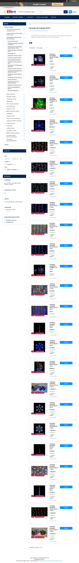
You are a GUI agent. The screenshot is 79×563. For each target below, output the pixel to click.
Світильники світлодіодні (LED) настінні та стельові (15, 71)
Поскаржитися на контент (44, 560)
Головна (7, 17)
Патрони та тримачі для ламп (14, 68)
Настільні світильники (13, 41)
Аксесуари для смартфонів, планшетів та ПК (14, 30)
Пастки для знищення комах (14, 57)
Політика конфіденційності (57, 560)
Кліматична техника (11, 99)
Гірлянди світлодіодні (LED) (14, 59)
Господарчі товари (11, 130)
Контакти (30, 17)
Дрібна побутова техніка (13, 111)
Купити (66, 55)
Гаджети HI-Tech (11, 108)
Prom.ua (47, 557)
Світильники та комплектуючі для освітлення (14, 38)
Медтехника (10, 101)
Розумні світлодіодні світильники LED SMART (15, 44)
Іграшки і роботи (11, 116)
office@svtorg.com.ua (11, 220)
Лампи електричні (11, 94)
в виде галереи (73, 48)
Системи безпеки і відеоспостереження (12, 136)
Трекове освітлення (12, 79)
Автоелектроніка (11, 106)
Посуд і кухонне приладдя (13, 118)
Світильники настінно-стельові (15, 77)
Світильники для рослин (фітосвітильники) (13, 82)
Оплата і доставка (42, 17)
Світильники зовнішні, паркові (14, 55)
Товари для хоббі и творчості (14, 120)
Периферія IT (10, 113)
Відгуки (6, 144)
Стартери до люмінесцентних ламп (14, 62)
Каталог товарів (18, 17)
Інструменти (9, 125)
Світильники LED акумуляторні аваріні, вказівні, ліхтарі (15, 47)
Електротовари (10, 128)
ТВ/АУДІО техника (11, 96)
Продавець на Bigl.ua (39, 559)
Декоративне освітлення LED (14, 85)
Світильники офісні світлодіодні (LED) (15, 51)
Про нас (53, 17)
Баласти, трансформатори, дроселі (14, 88)
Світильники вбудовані (13, 90)
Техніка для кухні (11, 123)
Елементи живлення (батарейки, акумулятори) (14, 34)
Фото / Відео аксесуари (13, 103)
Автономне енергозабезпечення (12, 140)
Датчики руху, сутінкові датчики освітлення (15, 66)
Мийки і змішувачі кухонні (13, 133)
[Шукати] (66, 11)
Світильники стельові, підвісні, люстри (15, 75)
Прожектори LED (11, 53)
